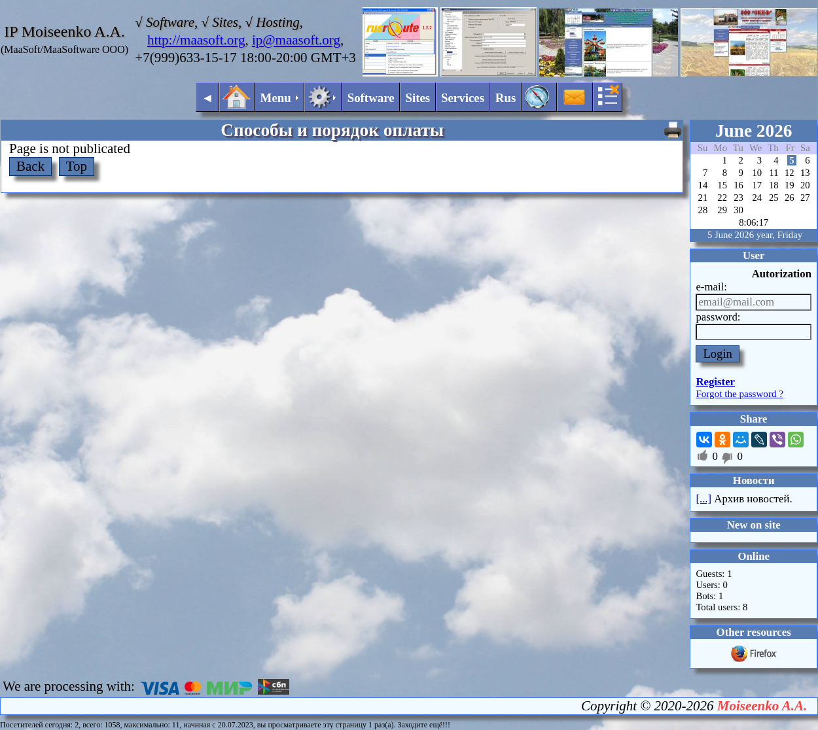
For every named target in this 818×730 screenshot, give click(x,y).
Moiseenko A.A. (762, 706)
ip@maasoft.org (296, 40)
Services (462, 98)
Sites (417, 98)
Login (717, 353)
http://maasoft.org (196, 40)
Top (76, 166)
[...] (703, 499)
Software (371, 98)
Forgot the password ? (739, 394)
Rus (505, 98)
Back (30, 166)
